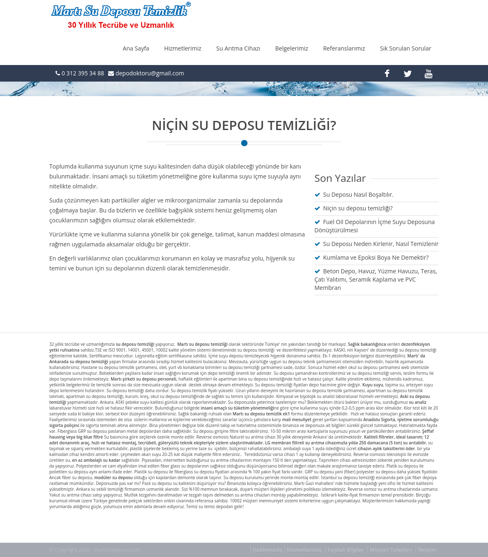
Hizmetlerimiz (182, 48)
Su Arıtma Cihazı (238, 48)
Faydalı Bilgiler (346, 549)
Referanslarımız (344, 48)
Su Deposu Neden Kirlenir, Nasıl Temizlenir (381, 244)
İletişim (427, 549)
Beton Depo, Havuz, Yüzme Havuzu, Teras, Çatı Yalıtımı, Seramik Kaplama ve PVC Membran (375, 279)
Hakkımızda (267, 549)
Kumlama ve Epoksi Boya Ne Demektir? (376, 257)
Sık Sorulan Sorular (405, 48)
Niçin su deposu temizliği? (358, 208)
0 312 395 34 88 (82, 73)
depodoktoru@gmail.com (150, 73)
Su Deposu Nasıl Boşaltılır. (358, 194)
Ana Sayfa (136, 48)
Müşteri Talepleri (391, 549)
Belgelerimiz (291, 48)
